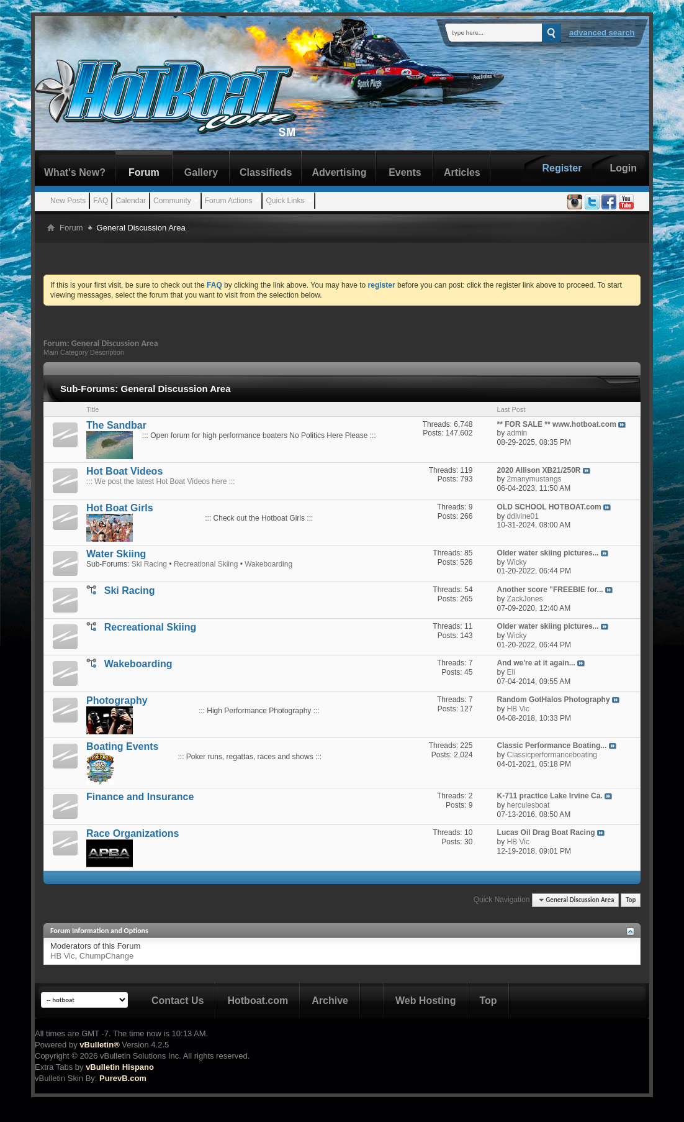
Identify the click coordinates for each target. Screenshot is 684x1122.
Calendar (130, 200)
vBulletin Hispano (120, 1067)
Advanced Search (602, 32)
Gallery (201, 172)
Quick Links (285, 200)
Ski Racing (149, 564)
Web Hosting (425, 1000)
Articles (462, 172)
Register (562, 168)
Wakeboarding (268, 564)
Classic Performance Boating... (552, 745)
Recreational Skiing (206, 564)
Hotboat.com (257, 1000)
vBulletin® (99, 1044)
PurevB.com (122, 1078)
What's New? (75, 172)
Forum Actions (229, 200)
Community (172, 200)
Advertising (339, 172)
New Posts (68, 200)
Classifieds (266, 172)
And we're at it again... (536, 663)
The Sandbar (116, 425)
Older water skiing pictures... (548, 553)
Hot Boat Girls (119, 508)
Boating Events (122, 746)
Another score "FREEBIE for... (550, 589)
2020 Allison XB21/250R (539, 470)
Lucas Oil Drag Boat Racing (546, 832)
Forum (144, 172)
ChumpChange (106, 955)
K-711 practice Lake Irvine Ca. (550, 795)
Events (405, 172)
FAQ (100, 200)
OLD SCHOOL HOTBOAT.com (549, 507)
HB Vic (62, 955)
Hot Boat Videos (124, 471)
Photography (117, 700)
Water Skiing (116, 554)
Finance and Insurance (140, 796)
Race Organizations (132, 833)
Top (631, 900)
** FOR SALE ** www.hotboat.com (556, 424)
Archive (330, 1000)
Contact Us (177, 1000)
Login (623, 168)
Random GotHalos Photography (553, 699)
